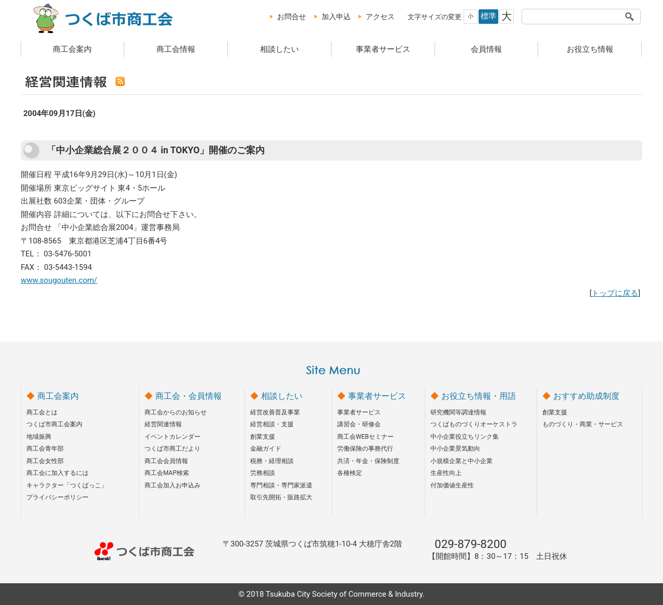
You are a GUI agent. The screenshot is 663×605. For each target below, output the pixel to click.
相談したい (279, 49)
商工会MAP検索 (167, 473)
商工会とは (41, 412)
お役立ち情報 (590, 49)
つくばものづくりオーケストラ (473, 424)
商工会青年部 (45, 448)
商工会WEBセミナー (365, 436)
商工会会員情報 (166, 461)
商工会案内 (72, 49)
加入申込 (336, 16)
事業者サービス (383, 49)
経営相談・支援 (272, 424)
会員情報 (486, 49)
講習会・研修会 (359, 424)
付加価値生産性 (452, 485)
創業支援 (262, 436)
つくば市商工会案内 (54, 424)
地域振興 (38, 436)
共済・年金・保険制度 (368, 461)
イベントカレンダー (172, 436)
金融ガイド (265, 448)
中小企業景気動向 (455, 448)
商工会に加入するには (57, 473)
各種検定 (349, 473)
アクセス (380, 16)
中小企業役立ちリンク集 (464, 436)
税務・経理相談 (272, 461)
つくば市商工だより (172, 448)
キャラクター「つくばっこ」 (66, 485)
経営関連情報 (163, 424)
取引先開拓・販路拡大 (281, 497)
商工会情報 (175, 49)
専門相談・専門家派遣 (281, 485)
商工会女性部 (45, 461)
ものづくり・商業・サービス (582, 424)
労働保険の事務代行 (365, 448)
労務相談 (262, 473)
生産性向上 (446, 473)
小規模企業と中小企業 (461, 461)
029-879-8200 (471, 544)
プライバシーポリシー (57, 497)
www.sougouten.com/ (59, 280)
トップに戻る (615, 293)
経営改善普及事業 (275, 412)
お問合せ (291, 16)
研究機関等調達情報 (458, 412)
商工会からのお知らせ (176, 412)
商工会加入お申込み (172, 485)
